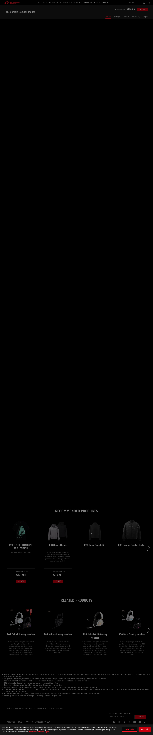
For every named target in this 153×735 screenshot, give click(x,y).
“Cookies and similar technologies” (39, 732)
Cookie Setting (129, 729)
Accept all (144, 729)
